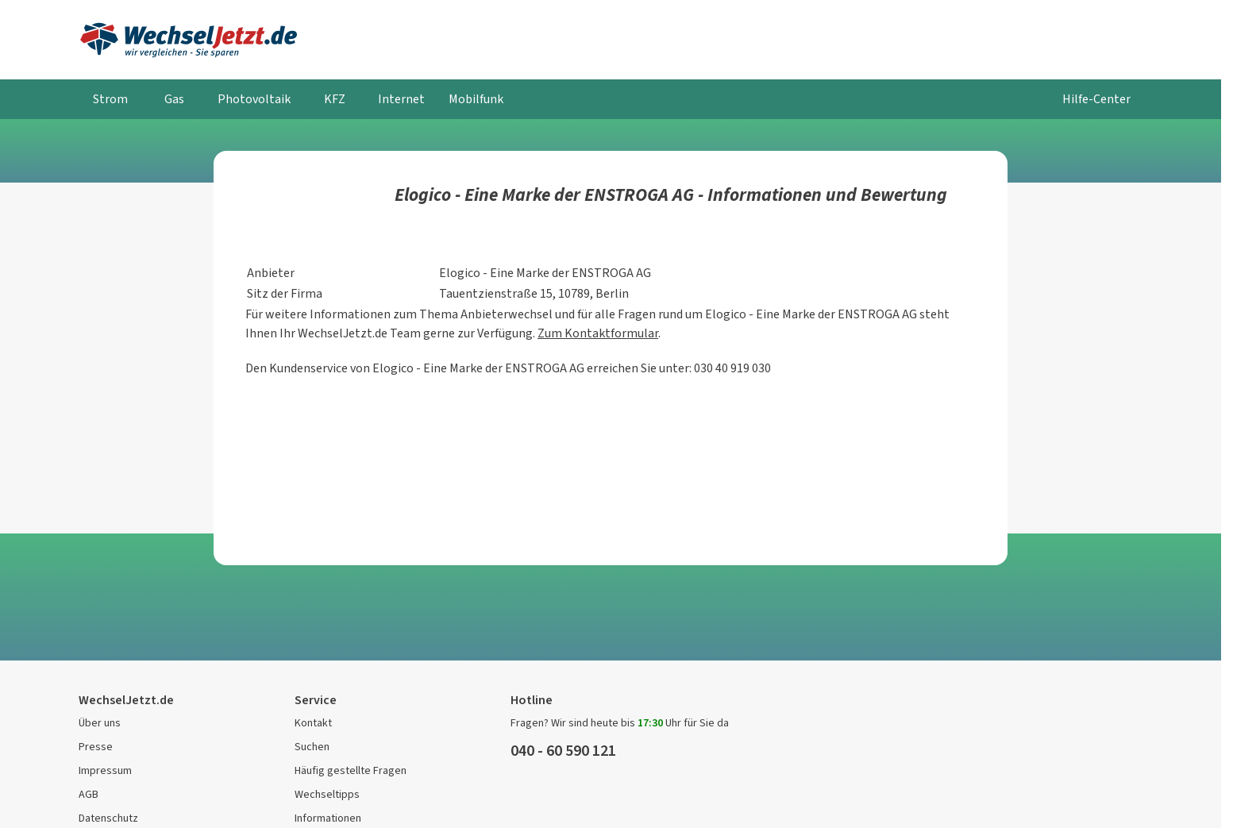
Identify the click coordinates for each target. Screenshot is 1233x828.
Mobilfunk (476, 99)
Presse (96, 746)
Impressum (105, 770)
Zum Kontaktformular (598, 333)
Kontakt (313, 722)
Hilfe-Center (1096, 99)
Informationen (328, 818)
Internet (401, 99)
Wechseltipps (327, 794)
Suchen (312, 746)
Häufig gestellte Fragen (351, 770)
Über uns (100, 722)
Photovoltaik (254, 99)
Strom (110, 99)
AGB (88, 794)
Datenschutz (108, 818)
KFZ (334, 99)
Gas (174, 99)
